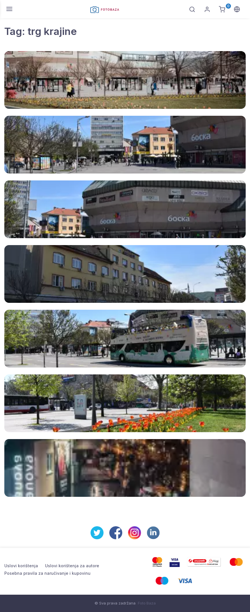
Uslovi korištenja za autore (72, 565)
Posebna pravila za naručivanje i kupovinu (47, 573)
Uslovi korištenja (21, 565)
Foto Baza (147, 603)
